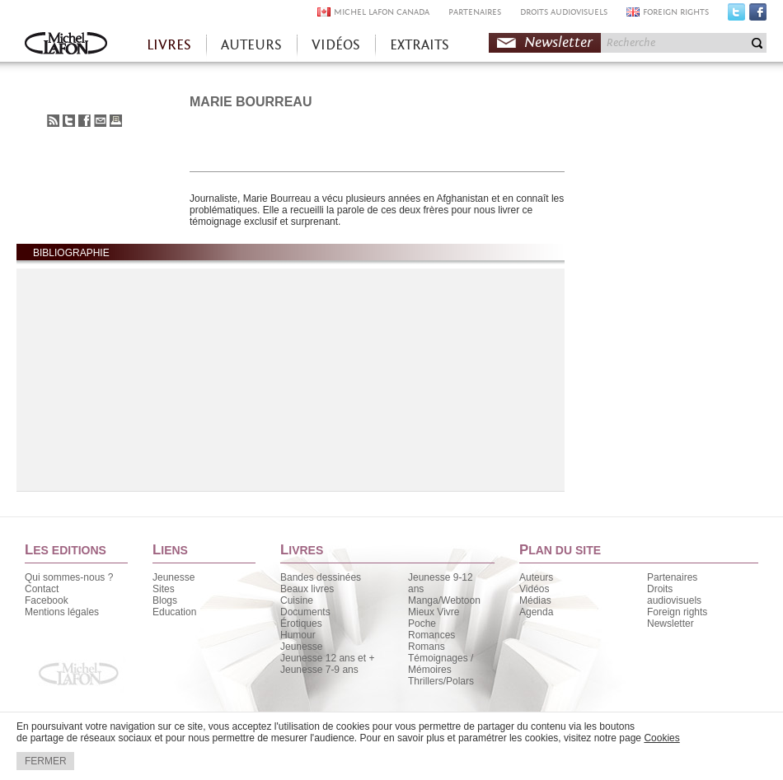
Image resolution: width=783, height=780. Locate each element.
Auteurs (536, 577)
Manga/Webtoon (444, 600)
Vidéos (534, 589)
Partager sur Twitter (69, 120)
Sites (163, 589)
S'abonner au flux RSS (53, 120)
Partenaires (672, 577)
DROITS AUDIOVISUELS (563, 12)
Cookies (661, 738)
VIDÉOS (336, 45)
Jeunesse (173, 577)
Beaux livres (307, 589)
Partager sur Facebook (84, 120)
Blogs (164, 600)
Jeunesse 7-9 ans (319, 669)
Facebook (758, 15)
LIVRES (169, 45)
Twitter (736, 15)
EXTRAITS (419, 45)
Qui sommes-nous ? (69, 577)
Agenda (536, 612)
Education (174, 612)
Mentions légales (62, 612)
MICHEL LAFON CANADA (381, 12)
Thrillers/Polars (441, 681)
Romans (426, 646)
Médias (535, 600)
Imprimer (116, 120)
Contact (42, 589)
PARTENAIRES (474, 12)
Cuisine (296, 600)
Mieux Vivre (433, 612)
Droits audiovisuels (674, 594)
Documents (305, 612)
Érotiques (301, 623)
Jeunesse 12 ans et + (327, 658)
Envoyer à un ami (100, 120)
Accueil (66, 45)
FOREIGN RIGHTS (676, 12)
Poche (422, 623)
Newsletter (558, 42)
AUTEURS (251, 45)
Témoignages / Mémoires (440, 663)
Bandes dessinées (320, 577)
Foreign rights (677, 612)
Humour (298, 635)
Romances (431, 635)
